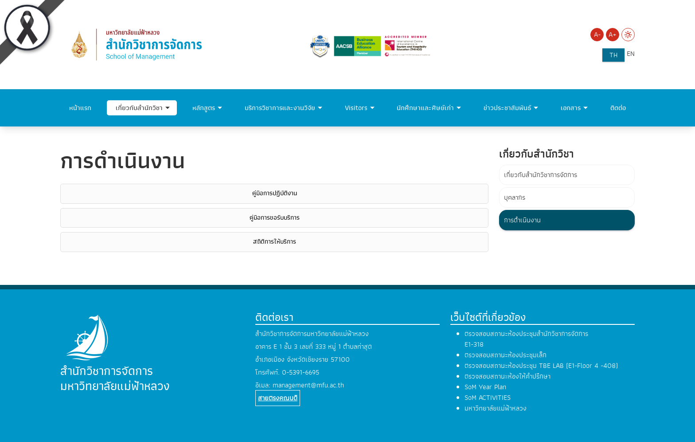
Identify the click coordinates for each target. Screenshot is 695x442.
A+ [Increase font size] (613, 34)
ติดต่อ (618, 108)
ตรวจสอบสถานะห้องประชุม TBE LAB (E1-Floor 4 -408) (541, 365)
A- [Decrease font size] (597, 34)
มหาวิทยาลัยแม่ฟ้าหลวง (496, 408)
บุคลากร (514, 197)
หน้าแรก (80, 108)
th (613, 55)
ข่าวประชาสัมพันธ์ (507, 108)
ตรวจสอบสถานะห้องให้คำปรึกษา (508, 376)
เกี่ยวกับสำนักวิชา (139, 108)
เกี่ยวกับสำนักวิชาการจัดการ (540, 175)
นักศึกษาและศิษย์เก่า (425, 108)
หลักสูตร (203, 108)
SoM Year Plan (485, 387)
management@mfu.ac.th (308, 385)
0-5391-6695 (300, 372)
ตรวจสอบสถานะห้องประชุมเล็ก (506, 355)
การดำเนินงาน (522, 220)
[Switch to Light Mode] (628, 34)
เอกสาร (571, 108)
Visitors (356, 108)
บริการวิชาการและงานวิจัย (280, 108)
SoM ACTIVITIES (488, 397)
